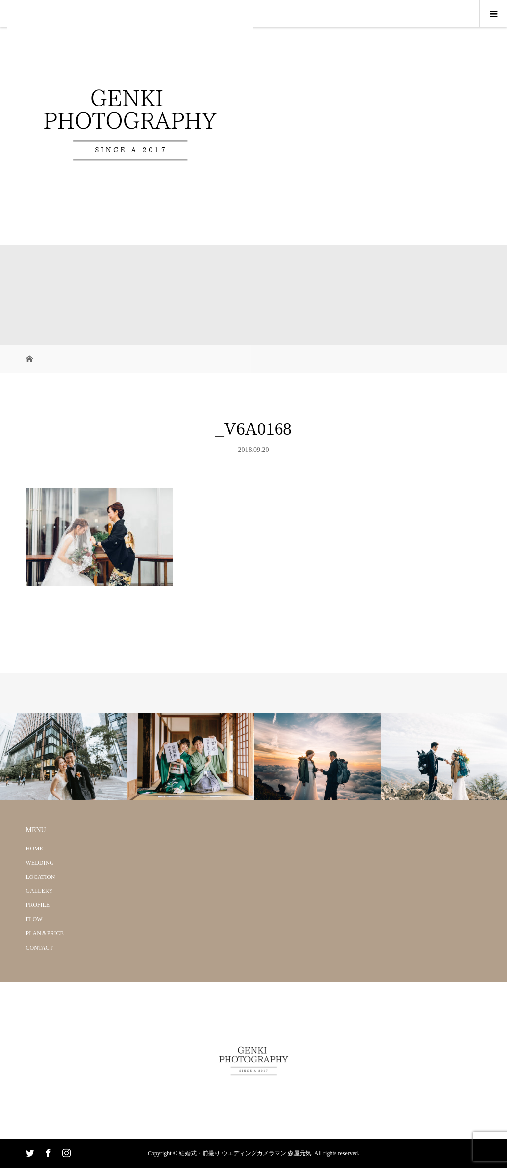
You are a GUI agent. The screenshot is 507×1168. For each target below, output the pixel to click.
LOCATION (40, 877)
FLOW (34, 919)
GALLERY (39, 890)
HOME (34, 848)
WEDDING (40, 862)
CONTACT (39, 947)
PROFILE (38, 905)
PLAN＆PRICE (45, 933)
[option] (63, 756)
